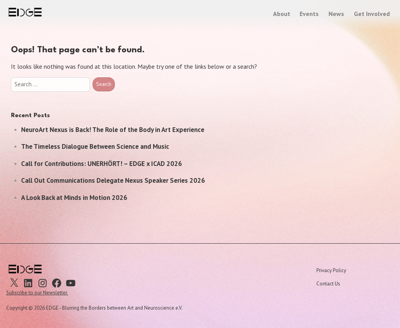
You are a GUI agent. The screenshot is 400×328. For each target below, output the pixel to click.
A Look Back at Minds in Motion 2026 (74, 197)
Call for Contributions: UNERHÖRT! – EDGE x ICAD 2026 (101, 163)
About (281, 14)
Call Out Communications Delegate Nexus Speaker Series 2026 (113, 180)
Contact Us (328, 283)
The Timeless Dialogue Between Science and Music (95, 146)
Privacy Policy (331, 270)
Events (309, 14)
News (336, 14)
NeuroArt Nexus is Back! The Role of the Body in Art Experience (112, 129)
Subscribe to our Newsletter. (37, 292)
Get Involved (372, 14)
